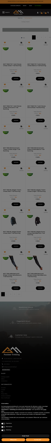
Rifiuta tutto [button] (13, 439)
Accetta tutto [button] (37, 439)
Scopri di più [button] (25, 436)
